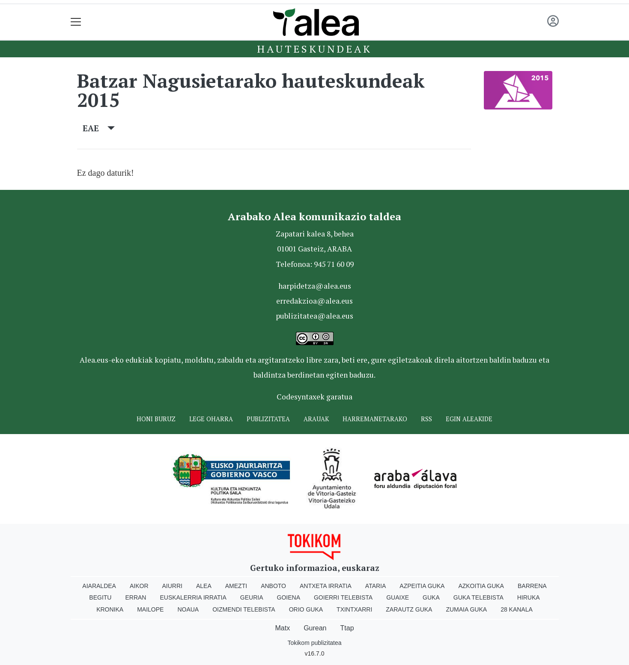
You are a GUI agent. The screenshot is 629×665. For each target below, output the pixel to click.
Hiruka (528, 597)
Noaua (188, 609)
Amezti (236, 585)
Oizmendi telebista (243, 609)
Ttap (347, 628)
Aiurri (172, 585)
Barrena (532, 585)
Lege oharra (211, 419)
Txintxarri (354, 609)
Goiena (288, 597)
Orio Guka (306, 609)
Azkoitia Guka (481, 585)
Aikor (139, 585)
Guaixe (397, 597)
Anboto (273, 585)
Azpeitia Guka (421, 585)
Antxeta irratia (326, 585)
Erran (135, 597)
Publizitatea (268, 419)
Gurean (315, 628)
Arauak (316, 419)
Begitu (100, 597)
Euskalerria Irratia (193, 597)
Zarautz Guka (409, 609)
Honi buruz (156, 419)
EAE (99, 128)
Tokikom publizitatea (314, 642)
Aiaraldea (99, 585)
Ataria (375, 585)
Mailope (150, 609)
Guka (431, 597)
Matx (282, 628)
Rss (426, 419)
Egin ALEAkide (469, 419)
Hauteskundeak (314, 49)
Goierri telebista (343, 597)
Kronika (109, 609)
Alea (204, 585)
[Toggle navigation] (76, 22)
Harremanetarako (375, 419)
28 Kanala (517, 609)
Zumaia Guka (466, 609)
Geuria (251, 597)
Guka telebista (478, 597)
